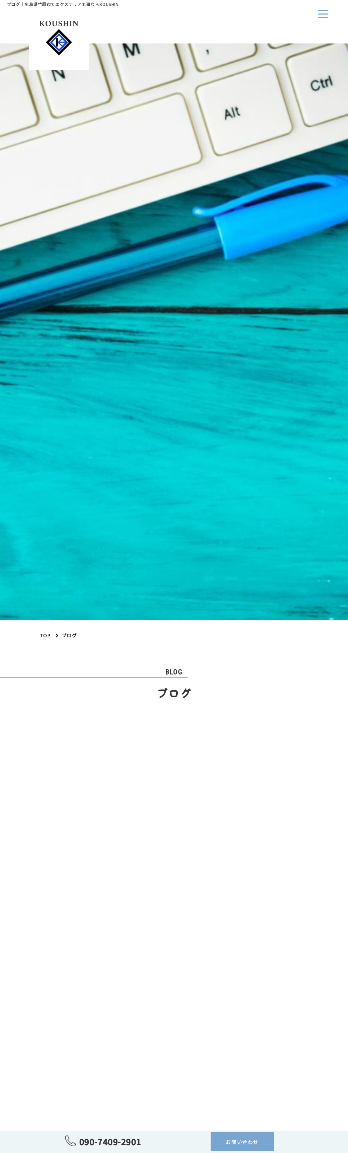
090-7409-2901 (110, 1141)
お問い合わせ (242, 1141)
